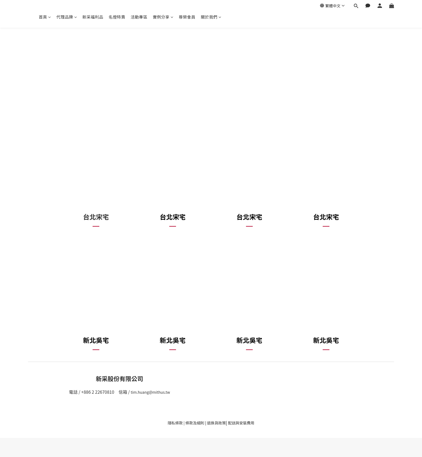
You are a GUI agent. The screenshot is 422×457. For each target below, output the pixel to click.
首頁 (45, 17)
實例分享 (163, 17)
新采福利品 (92, 17)
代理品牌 (67, 17)
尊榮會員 (187, 17)
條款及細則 (194, 422)
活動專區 (139, 17)
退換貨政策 (216, 422)
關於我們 (211, 17)
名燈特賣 (117, 17)
